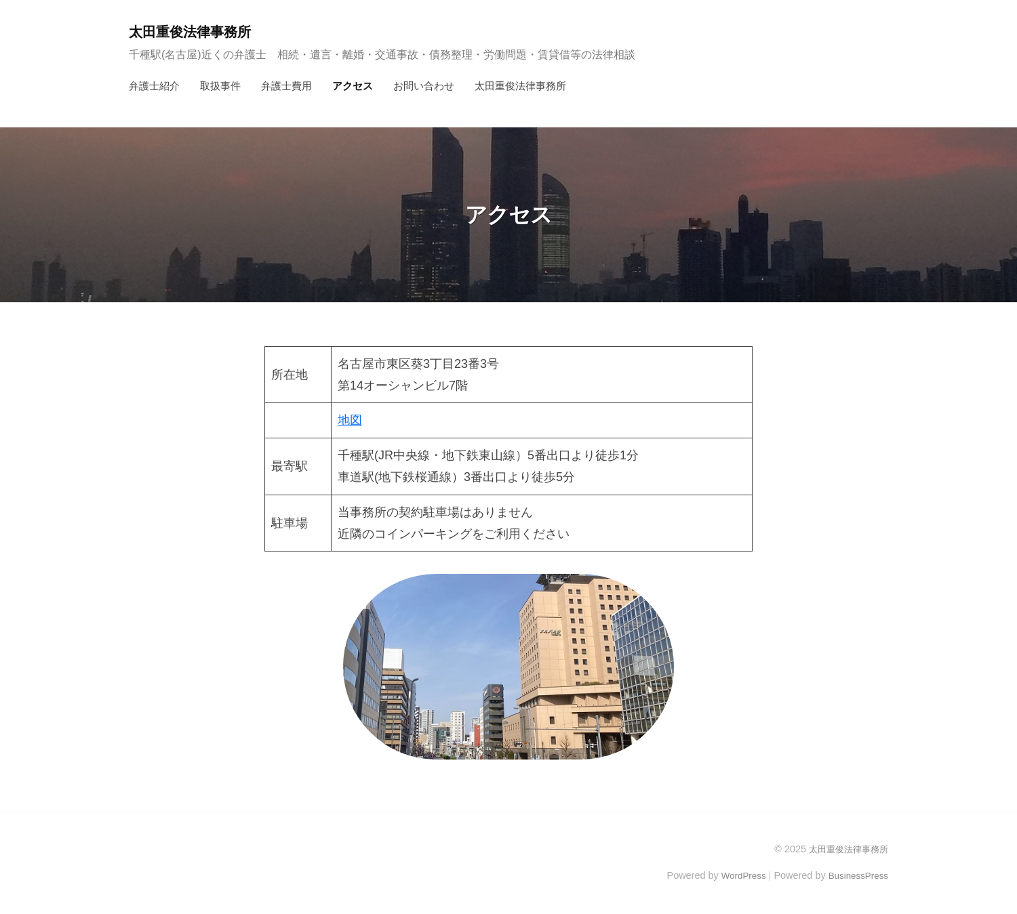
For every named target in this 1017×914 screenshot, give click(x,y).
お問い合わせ (423, 85)
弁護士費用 (286, 85)
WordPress (737, 875)
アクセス (352, 85)
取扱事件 (220, 85)
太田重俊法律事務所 (196, 31)
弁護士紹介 (154, 85)
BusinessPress (856, 875)
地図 (350, 420)
